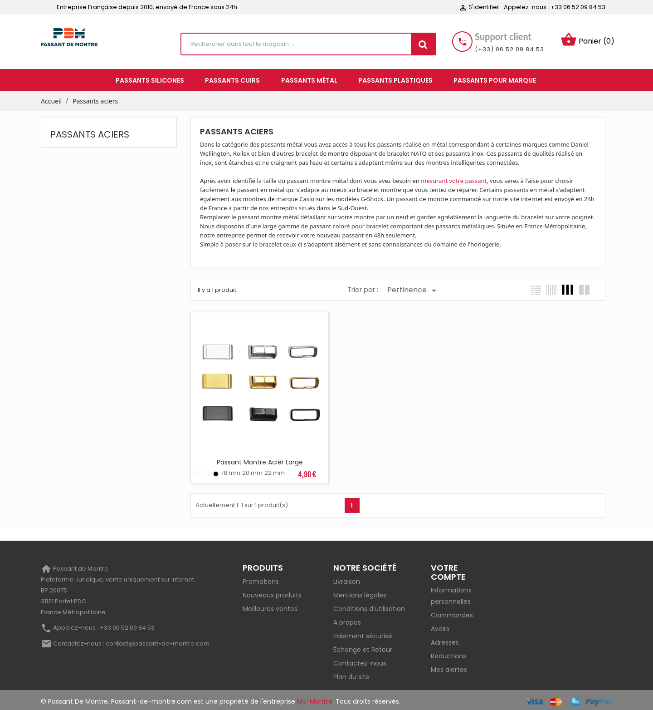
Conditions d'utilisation (369, 605)
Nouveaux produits (272, 592)
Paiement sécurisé (362, 632)
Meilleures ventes (270, 605)
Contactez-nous (359, 660)
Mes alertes (449, 666)
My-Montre (314, 698)
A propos (347, 619)
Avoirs (440, 626)
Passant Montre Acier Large (258, 458)
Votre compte (448, 569)
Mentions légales (359, 592)
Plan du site (351, 673)
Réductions (448, 653)
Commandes (452, 612)
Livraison (346, 578)
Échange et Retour (362, 646)
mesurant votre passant (454, 181)
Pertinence (413, 290)
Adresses (445, 639)
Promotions (261, 578)
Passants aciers (89, 134)
